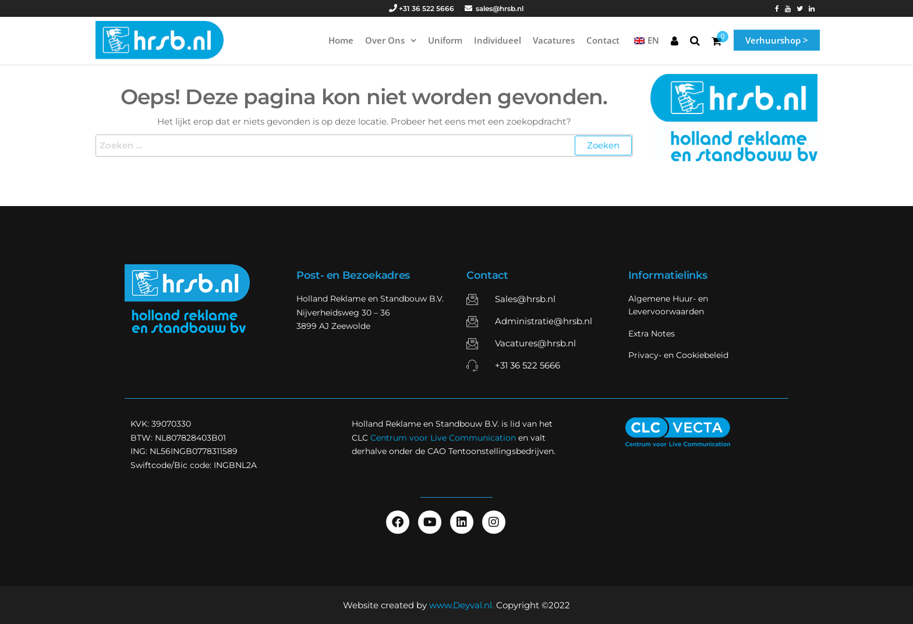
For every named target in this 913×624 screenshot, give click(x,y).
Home (340, 40)
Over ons (385, 40)
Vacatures (554, 40)
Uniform (445, 40)
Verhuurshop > (776, 40)
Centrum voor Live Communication (443, 437)
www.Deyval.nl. (461, 605)
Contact (603, 40)
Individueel (497, 40)
